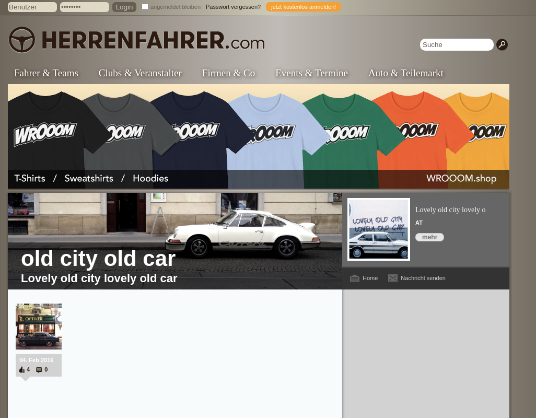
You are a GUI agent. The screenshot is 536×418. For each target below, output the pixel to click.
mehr (429, 237)
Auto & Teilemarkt (406, 72)
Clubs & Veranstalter (140, 72)
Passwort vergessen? (233, 7)
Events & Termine (311, 72)
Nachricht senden (423, 278)
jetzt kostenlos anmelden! (303, 7)
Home (370, 278)
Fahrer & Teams (46, 72)
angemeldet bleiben (175, 7)
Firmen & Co (228, 72)
